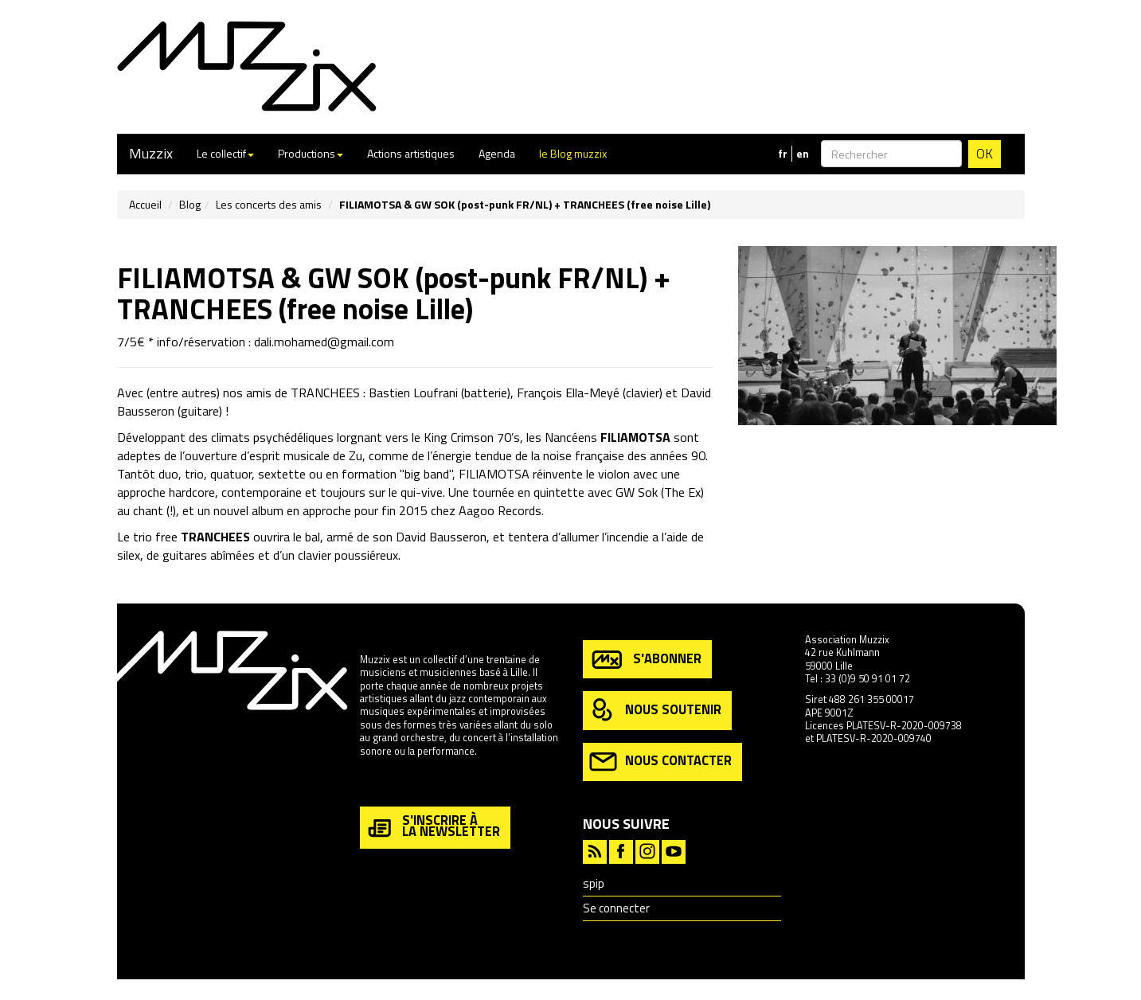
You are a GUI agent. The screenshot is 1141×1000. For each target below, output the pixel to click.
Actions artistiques (411, 153)
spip (593, 883)
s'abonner (645, 660)
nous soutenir (655, 711)
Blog (190, 204)
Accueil (145, 204)
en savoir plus (391, 784)
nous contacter (660, 761)
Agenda (497, 153)
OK (984, 153)
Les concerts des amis (269, 204)
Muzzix (151, 153)
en (802, 154)
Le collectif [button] (225, 153)
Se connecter (616, 908)
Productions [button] (310, 153)
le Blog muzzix (573, 153)
